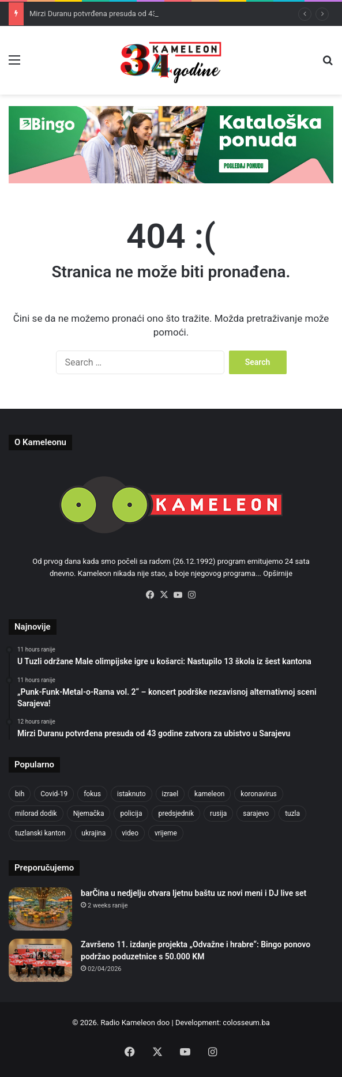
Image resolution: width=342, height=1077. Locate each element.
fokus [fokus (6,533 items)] (92, 794)
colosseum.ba (246, 1022)
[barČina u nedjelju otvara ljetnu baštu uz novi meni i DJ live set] (40, 909)
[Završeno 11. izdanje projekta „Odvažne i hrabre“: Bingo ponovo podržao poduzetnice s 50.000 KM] (40, 960)
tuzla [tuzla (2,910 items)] (292, 813)
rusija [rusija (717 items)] (218, 813)
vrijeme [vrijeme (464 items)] (166, 833)
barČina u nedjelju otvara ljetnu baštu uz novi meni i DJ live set (193, 893)
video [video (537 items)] (130, 833)
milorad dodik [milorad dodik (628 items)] (36, 813)
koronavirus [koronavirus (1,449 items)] (258, 794)
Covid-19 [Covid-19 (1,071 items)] (53, 794)
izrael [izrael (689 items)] (170, 794)
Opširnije (277, 573)
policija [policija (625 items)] (131, 813)
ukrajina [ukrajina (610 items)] (93, 833)
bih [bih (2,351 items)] (19, 794)
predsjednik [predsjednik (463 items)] (176, 813)
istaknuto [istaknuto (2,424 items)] (131, 794)
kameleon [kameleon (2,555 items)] (209, 794)
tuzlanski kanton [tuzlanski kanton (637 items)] (40, 833)
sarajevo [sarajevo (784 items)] (256, 813)
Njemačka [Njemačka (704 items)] (88, 813)
